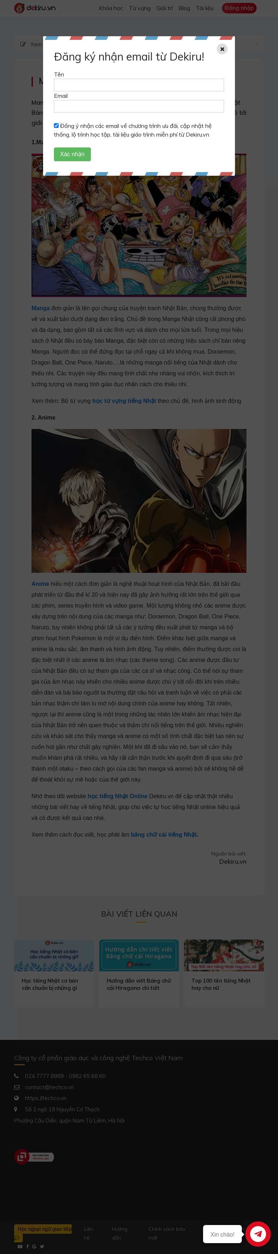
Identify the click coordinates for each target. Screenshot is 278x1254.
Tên (59, 74)
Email (61, 95)
